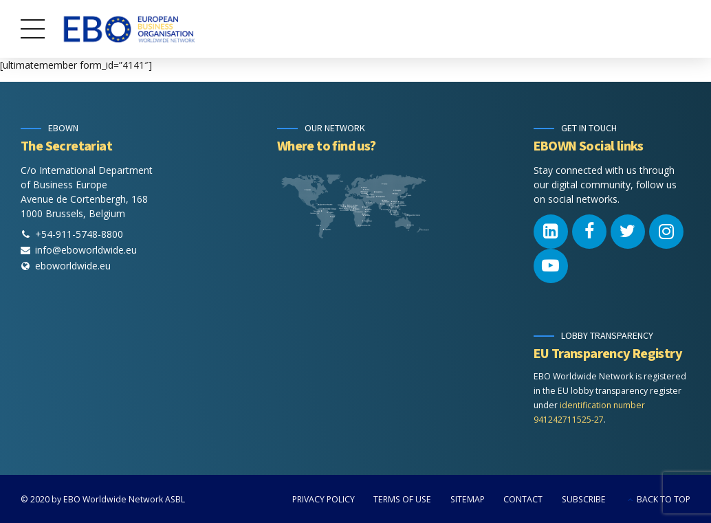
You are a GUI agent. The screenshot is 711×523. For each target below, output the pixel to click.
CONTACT (523, 499)
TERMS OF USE (402, 499)
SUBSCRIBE (584, 499)
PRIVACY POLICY (323, 499)
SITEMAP (467, 499)
